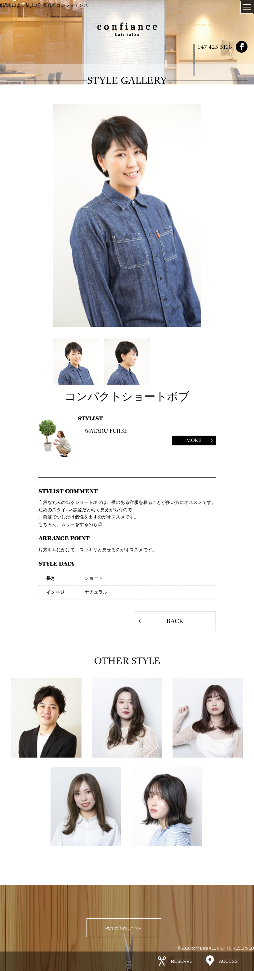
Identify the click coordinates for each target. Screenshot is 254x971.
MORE (193, 440)
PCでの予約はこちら (123, 928)
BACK (175, 621)
